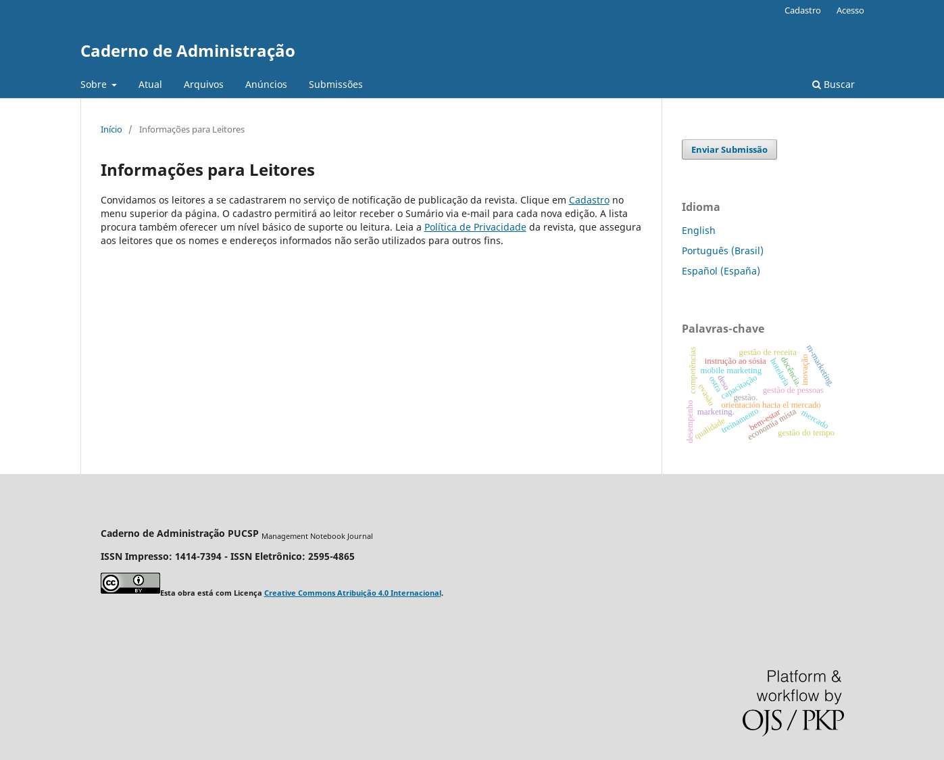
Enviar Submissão (729, 149)
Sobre (94, 84)
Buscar (833, 84)
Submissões (336, 84)
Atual (150, 84)
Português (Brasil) (723, 250)
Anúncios (266, 84)
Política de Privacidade (475, 226)
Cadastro (803, 10)
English (699, 230)
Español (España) (721, 270)
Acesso (850, 10)
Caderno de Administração (187, 50)
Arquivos (204, 84)
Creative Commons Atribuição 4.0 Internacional (352, 593)
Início (111, 129)
